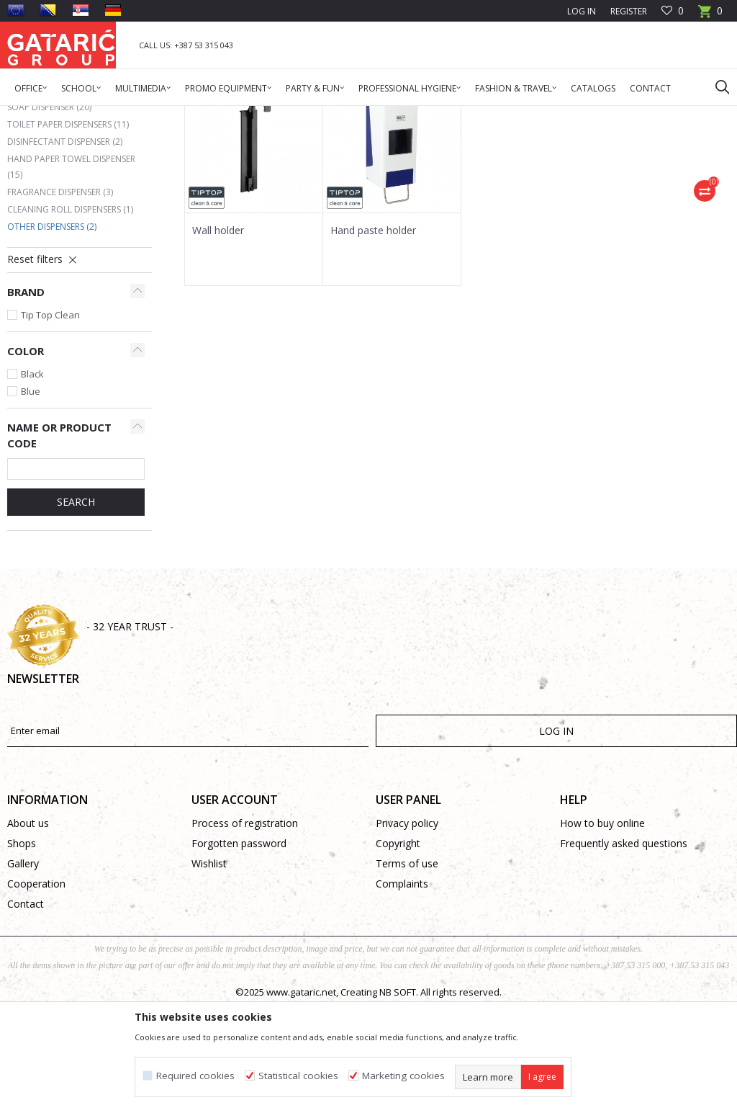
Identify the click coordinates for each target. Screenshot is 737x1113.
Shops (21, 949)
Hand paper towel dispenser (71, 273)
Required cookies (195, 1075)
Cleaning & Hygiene (162, 115)
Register (628, 11)
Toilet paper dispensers (68, 230)
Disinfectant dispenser (64, 247)
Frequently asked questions (623, 949)
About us (28, 929)
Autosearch (568, 166)
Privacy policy (407, 929)
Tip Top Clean (50, 420)
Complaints (402, 989)
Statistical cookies (298, 1075)
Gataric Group (36, 115)
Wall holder (218, 336)
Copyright (398, 949)
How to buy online (602, 929)
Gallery (23, 969)
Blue (30, 497)
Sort (624, 166)
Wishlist (209, 969)
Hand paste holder (373, 336)
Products (94, 115)
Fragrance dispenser (60, 298)
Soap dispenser (49, 213)
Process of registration (244, 929)
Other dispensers (51, 332)
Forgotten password (238, 949)
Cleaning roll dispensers (70, 315)
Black (32, 479)
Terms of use (407, 969)
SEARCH (76, 607)
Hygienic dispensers (253, 115)
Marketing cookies (403, 1075)
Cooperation (36, 989)
